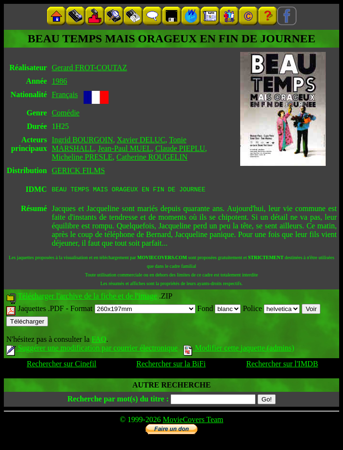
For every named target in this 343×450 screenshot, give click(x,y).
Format (132, 310)
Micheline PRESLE (82, 157)
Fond (219, 310)
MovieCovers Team (193, 421)
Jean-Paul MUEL (125, 148)
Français (65, 94)
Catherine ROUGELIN (151, 157)
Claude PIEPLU (180, 148)
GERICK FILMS (78, 170)
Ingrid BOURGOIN (82, 140)
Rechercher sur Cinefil (62, 365)
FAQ (98, 341)
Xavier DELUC (141, 140)
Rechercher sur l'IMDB (282, 365)
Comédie (66, 113)
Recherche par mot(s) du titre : (118, 400)
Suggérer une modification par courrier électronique (92, 349)
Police (271, 310)
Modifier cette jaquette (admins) (239, 349)
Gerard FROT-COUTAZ (89, 67)
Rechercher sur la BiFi (171, 365)
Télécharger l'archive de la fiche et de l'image (87, 297)
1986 (59, 81)
